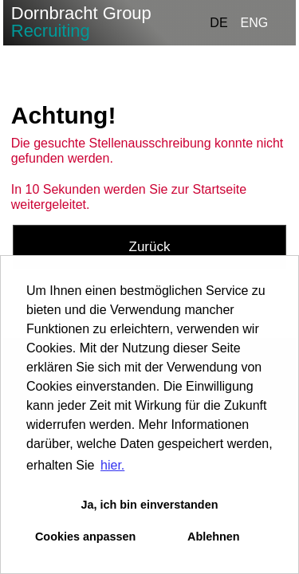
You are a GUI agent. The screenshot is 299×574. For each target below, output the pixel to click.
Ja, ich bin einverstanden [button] (149, 504)
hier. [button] (112, 465)
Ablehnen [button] (213, 536)
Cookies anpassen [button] (85, 536)
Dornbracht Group (81, 22)
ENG (255, 22)
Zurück (150, 246)
